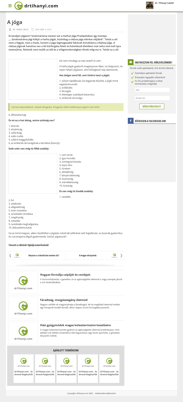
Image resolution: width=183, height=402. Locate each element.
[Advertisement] (33, 79)
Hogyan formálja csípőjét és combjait (65, 274)
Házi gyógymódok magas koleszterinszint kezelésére (75, 325)
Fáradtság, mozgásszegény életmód (63, 300)
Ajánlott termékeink (66, 350)
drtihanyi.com (82, 393)
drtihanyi (36, 5)
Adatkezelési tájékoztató (105, 393)
